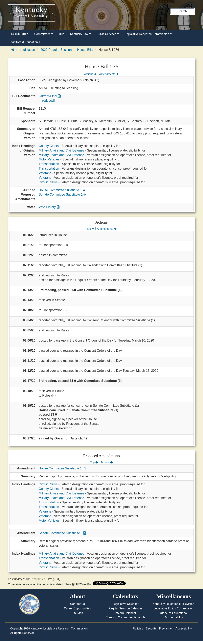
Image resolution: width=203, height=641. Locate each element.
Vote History (49, 207)
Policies (138, 628)
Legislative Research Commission (148, 34)
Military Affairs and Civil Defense (61, 150)
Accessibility (183, 628)
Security (151, 628)
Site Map (77, 613)
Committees (43, 34)
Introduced (48, 100)
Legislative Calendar (126, 604)
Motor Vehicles (49, 159)
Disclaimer (166, 628)
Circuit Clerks (48, 182)
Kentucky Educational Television (173, 604)
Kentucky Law (80, 34)
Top (90, 228)
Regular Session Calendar (125, 608)
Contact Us (77, 604)
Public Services (108, 34)
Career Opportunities (77, 608)
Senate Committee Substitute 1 (62, 194)
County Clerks (48, 146)
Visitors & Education (25, 42)
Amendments (109, 74)
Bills (61, 34)
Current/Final (50, 96)
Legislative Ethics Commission (173, 608)
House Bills (85, 49)
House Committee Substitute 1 (62, 190)
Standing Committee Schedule (125, 617)
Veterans (45, 173)
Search (182, 11)
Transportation (49, 164)
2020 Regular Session (56, 49)
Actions (90, 74)
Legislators (19, 34)
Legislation (27, 49)
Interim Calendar (125, 613)
